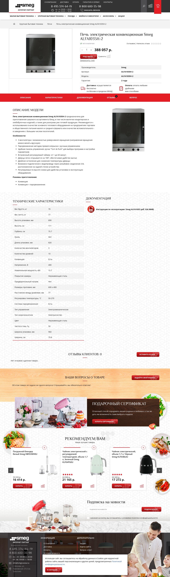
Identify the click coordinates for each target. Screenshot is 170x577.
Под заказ (88, 56)
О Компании (49, 543)
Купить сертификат (104, 421)
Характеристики (54, 97)
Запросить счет (87, 60)
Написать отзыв (143, 43)
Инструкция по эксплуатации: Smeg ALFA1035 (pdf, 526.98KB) (120, 210)
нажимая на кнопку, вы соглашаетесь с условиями (122, 518)
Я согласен (52, 570)
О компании (50, 2)
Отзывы (112, 97)
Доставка (64, 2)
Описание (25, 97)
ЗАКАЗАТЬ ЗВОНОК (92, 10)
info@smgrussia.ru (21, 563)
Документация (85, 97)
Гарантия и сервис (91, 2)
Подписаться (150, 509)
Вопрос (133, 97)
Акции (83, 543)
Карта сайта (85, 546)
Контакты (108, 2)
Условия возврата (52, 553)
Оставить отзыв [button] (147, 354)
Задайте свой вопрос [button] (144, 377)
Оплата (76, 2)
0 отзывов (131, 43)
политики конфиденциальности (145, 518)
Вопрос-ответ (86, 550)
